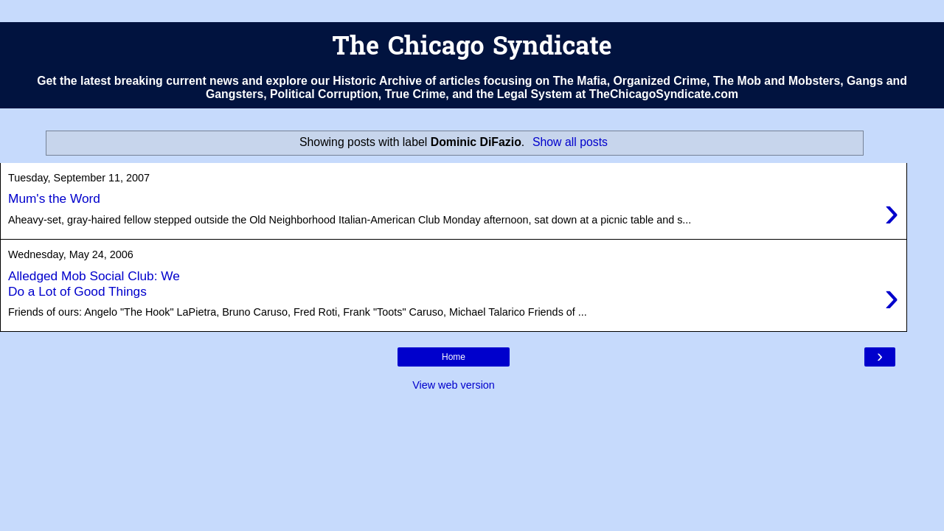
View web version (453, 385)
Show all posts (570, 142)
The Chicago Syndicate (471, 48)
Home (453, 357)
